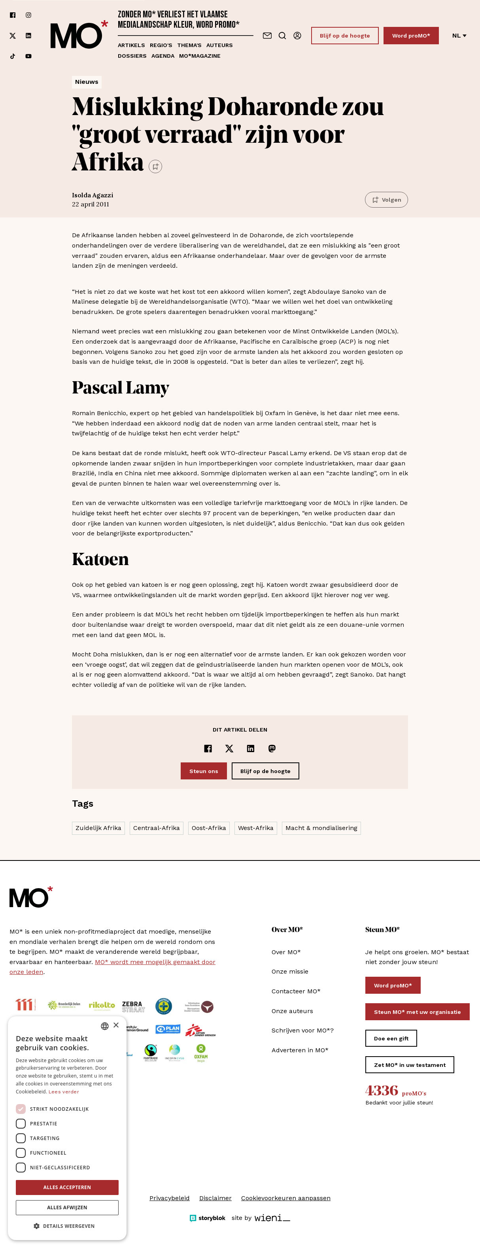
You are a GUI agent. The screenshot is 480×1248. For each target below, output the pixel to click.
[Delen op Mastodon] (272, 748)
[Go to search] (282, 35)
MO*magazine (200, 56)
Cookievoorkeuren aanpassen (286, 1198)
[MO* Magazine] (79, 35)
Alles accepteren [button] (67, 1187)
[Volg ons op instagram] (28, 15)
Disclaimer (215, 1198)
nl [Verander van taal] (459, 35)
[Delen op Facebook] (208, 748)
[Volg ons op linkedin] (28, 36)
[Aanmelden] (297, 35)
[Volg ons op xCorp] (12, 36)
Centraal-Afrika (156, 828)
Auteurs (219, 45)
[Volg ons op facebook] (12, 15)
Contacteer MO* (296, 991)
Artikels (131, 45)
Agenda (162, 56)
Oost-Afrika (209, 828)
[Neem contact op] (267, 35)
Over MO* (286, 952)
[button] (67, 1226)
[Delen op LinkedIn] (250, 748)
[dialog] (67, 1128)
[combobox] (105, 1026)
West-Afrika (256, 828)
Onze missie (290, 971)
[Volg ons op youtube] (28, 56)
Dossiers (132, 56)
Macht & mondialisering (321, 828)
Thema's (189, 45)
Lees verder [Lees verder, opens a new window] (64, 1092)
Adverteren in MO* (300, 1050)
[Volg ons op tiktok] (12, 56)
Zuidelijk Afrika (98, 828)
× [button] (116, 1026)
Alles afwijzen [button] (67, 1207)
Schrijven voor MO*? (303, 1030)
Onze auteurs (292, 1011)
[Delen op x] (229, 748)
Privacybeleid (169, 1198)
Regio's (161, 45)
